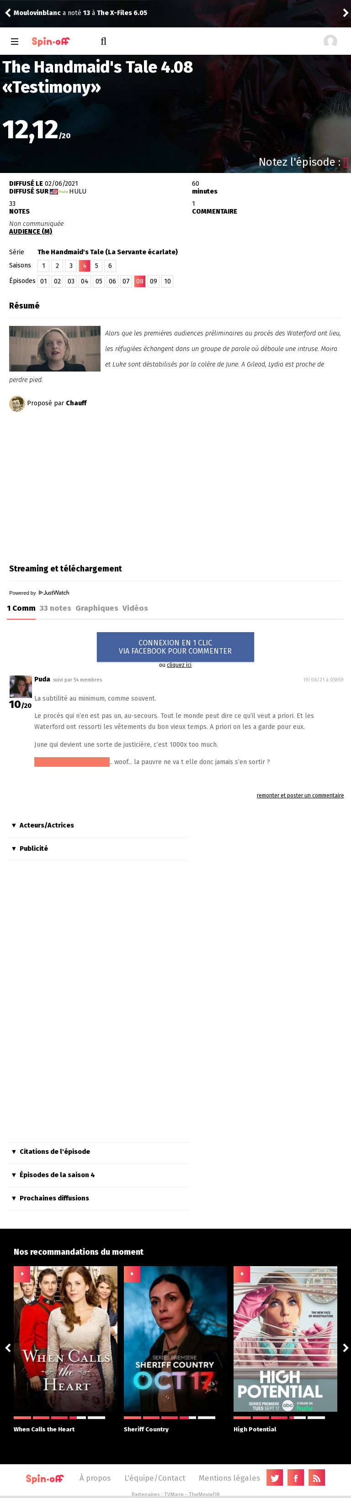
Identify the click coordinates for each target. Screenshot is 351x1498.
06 (112, 281)
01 (43, 281)
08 (140, 281)
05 (99, 281)
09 (153, 281)
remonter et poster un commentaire (300, 795)
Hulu (77, 191)
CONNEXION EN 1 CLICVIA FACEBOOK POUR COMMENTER (175, 647)
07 (126, 281)
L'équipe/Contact (154, 1477)
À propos (95, 1477)
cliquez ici (179, 665)
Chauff (76, 403)
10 (167, 281)
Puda (42, 679)
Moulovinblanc (37, 13)
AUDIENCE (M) (30, 232)
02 (57, 281)
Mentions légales (229, 1477)
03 (71, 281)
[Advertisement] (86, 485)
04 (85, 281)
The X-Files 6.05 (122, 13)
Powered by (39, 593)
